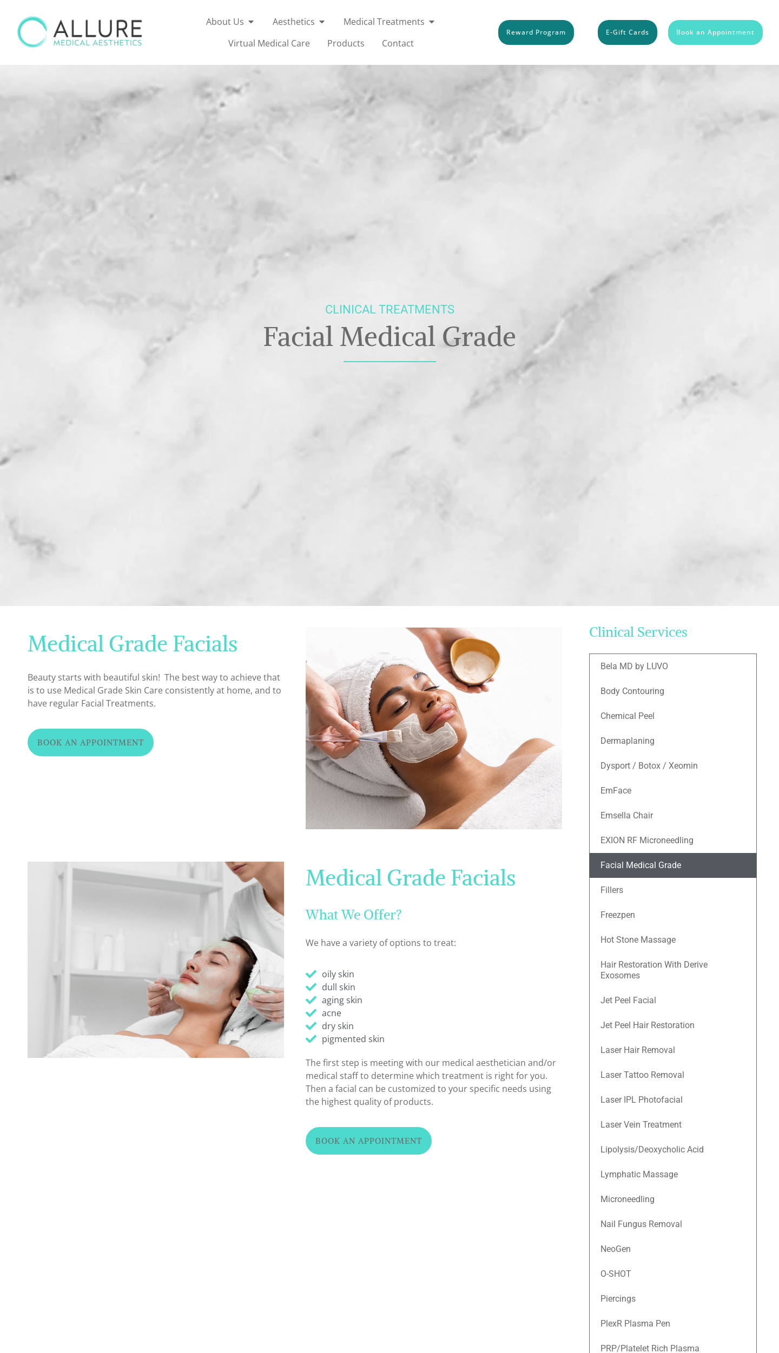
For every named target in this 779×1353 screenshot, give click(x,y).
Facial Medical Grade (640, 865)
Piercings (618, 1299)
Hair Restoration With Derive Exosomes (654, 970)
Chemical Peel (627, 716)
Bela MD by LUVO (634, 666)
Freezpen (617, 915)
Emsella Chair (626, 815)
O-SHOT (615, 1274)
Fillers (611, 890)
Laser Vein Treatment (641, 1124)
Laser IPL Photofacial (641, 1100)
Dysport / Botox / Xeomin (649, 766)
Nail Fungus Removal (641, 1224)
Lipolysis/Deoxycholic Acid (652, 1149)
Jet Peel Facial (628, 1000)
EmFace (615, 790)
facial (346, 1089)
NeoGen (615, 1249)
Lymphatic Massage (639, 1174)
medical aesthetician (484, 1063)
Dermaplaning (627, 741)
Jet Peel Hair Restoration (647, 1025)
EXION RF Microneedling (647, 840)
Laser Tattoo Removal (642, 1075)
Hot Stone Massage (638, 940)
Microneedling (627, 1199)
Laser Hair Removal (637, 1050)
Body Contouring (632, 691)
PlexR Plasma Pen (635, 1323)
